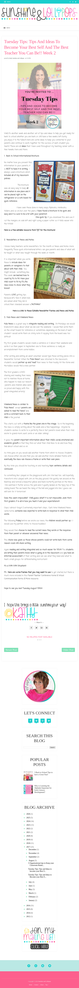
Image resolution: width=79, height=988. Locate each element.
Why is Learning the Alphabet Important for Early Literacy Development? (43, 789)
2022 (28, 829)
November (33, 853)
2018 (28, 843)
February (32, 897)
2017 (28, 847)
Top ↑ (46, 984)
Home (30, 984)
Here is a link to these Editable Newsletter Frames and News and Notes (43, 310)
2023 (28, 825)
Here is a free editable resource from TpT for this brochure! (29, 230)
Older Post (68, 650)
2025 (28, 818)
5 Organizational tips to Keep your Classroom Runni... (41, 864)
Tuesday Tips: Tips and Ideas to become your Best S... (40, 870)
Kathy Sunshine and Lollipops (16, 58)
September (33, 857)
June (31, 886)
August (31, 860)
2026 (28, 814)
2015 (28, 909)
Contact (36, 984)
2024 (28, 821)
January (32, 900)
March (31, 893)
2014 (28, 913)
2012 (28, 916)
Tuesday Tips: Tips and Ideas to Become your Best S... (40, 876)
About (42, 984)
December (33, 849)
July (30, 882)
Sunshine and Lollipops (44, 981)
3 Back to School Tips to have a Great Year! (43, 773)
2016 (28, 906)
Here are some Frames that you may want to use (29, 572)
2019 (28, 840)
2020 (28, 836)
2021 (28, 832)
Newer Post (11, 650)
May (31, 889)
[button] (8, 2)
